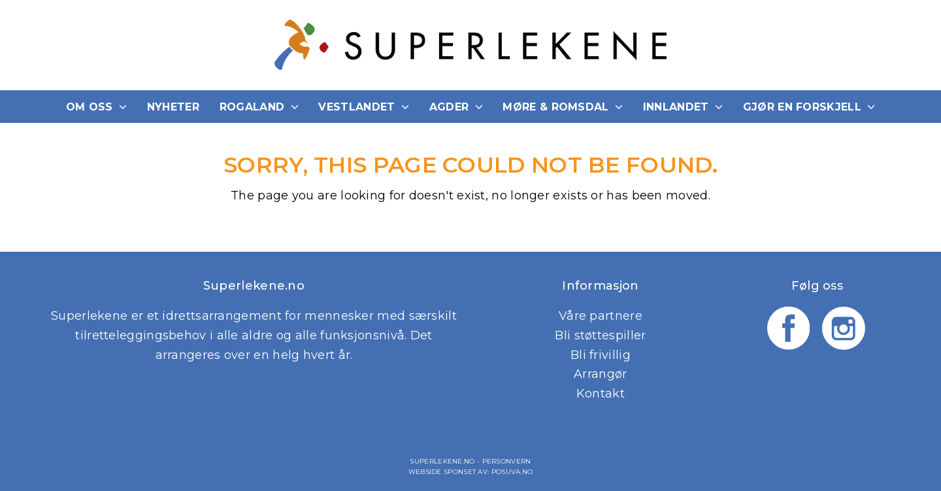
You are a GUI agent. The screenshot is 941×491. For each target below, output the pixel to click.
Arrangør (600, 374)
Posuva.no (512, 471)
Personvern (506, 461)
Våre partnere (600, 316)
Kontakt (600, 393)
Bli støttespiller (600, 335)
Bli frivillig (600, 355)
